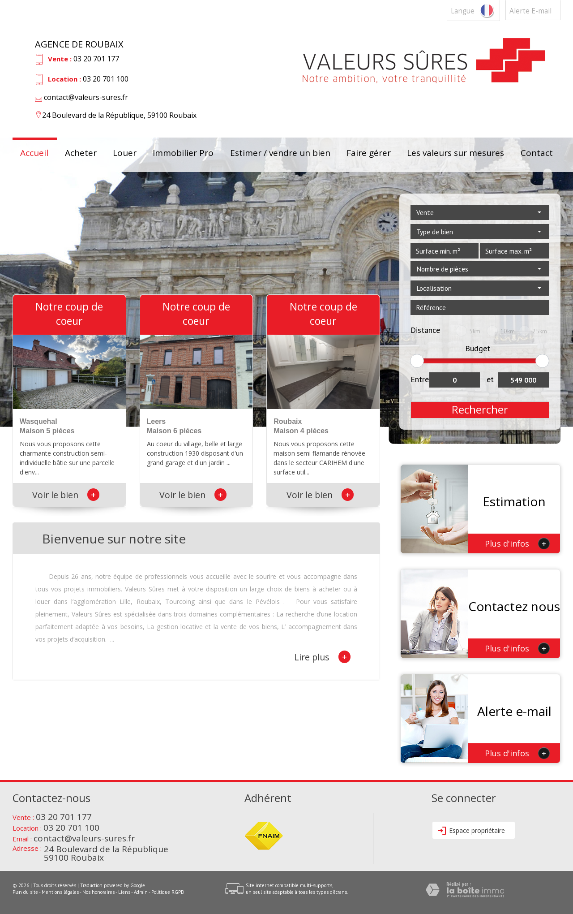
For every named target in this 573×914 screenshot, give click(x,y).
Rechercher (480, 409)
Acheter (81, 154)
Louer (125, 154)
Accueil (34, 154)
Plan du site (25, 892)
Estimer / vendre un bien (280, 154)
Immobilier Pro (183, 154)
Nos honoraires (98, 892)
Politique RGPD (167, 892)
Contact (537, 154)
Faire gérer (368, 154)
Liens (124, 892)
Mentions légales (60, 892)
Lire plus (322, 657)
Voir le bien (65, 495)
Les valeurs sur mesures (455, 154)
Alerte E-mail (530, 11)
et (490, 379)
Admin (141, 892)
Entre (420, 379)
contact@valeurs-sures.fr (86, 97)
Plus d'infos (517, 543)
